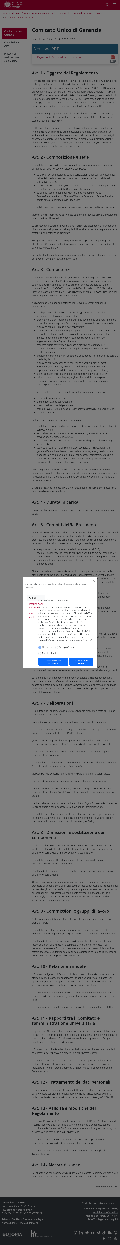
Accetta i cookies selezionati (53, 661)
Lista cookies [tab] (33, 615)
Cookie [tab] (32, 597)
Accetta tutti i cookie (81, 661)
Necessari (47, 647)
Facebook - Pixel (50, 653)
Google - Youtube (68, 647)
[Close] (93, 580)
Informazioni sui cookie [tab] (36, 605)
